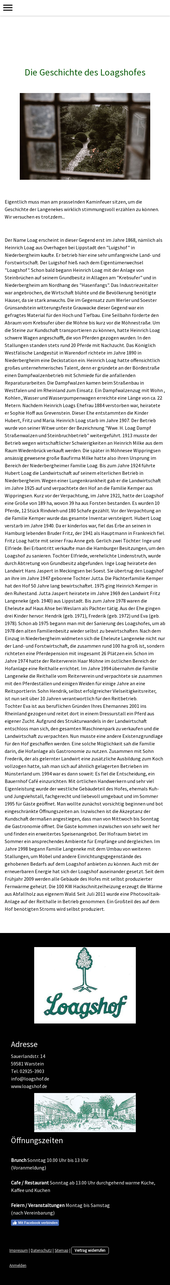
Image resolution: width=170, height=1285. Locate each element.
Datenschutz (41, 1250)
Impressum (18, 1250)
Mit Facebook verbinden (35, 1222)
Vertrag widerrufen (90, 1250)
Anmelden (17, 1265)
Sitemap (61, 1250)
